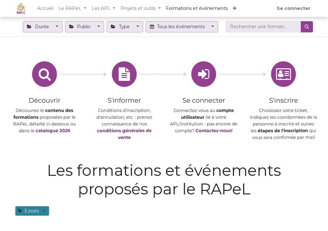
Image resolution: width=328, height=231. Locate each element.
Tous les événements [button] (178, 27)
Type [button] (121, 27)
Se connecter (293, 8)
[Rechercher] (307, 26)
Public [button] (80, 27)
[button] (234, 8)
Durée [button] (38, 27)
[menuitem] (45, 8)
